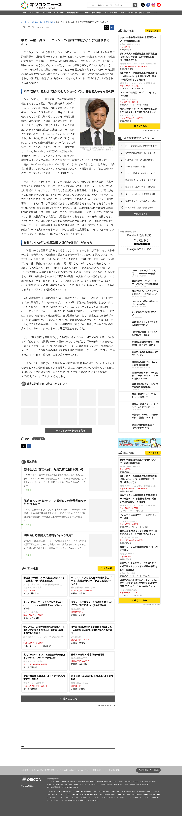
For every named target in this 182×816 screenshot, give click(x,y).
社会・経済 (96, 13)
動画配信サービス (74, 13)
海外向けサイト (99, 770)
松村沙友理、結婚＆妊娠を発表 (139, 207)
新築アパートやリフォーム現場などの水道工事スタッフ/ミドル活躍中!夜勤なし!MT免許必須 (138, 566)
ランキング (132, 13)
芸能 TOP (49, 22)
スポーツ (86, 13)
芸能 (31, 13)
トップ (25, 13)
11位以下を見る (139, 214)
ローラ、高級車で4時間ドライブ (139, 173)
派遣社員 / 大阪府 (44, 610)
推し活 (141, 13)
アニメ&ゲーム (59, 13)
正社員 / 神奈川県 (44, 585)
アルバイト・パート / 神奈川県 (44, 636)
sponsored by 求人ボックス (106, 705)
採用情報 (144, 770)
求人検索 (107, 568)
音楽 (37, 13)
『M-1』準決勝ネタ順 (135, 166)
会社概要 (24, 770)
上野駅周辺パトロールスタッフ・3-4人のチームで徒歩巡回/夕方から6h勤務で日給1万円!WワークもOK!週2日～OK (138, 583)
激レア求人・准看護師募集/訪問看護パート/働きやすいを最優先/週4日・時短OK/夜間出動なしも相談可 (138, 76)
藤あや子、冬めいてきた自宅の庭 (140, 187)
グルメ (105, 13)
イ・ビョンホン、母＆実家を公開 (140, 194)
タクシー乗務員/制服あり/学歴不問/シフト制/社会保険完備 (138, 39)
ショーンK (38, 439)
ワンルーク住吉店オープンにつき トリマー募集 (138, 94)
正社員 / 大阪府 (92, 608)
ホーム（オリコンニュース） (32, 22)
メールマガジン (84, 770)
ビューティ (114, 13)
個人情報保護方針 (115, 770)
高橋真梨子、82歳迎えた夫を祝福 (140, 180)
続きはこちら (70, 698)
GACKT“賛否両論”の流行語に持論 (140, 153)
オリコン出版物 (38, 770)
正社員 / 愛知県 (92, 634)
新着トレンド (152, 13)
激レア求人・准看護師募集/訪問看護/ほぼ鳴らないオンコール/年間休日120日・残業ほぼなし (138, 56)
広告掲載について (54, 770)
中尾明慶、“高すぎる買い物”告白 (140, 160)
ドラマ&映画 (46, 13)
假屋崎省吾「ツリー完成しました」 (141, 201)
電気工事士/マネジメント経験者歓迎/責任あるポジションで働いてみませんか (138, 110)
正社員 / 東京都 (92, 585)
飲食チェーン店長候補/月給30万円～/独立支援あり (139, 548)
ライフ (123, 13)
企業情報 (155, 770)
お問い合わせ (69, 770)
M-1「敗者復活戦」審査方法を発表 (141, 146)
